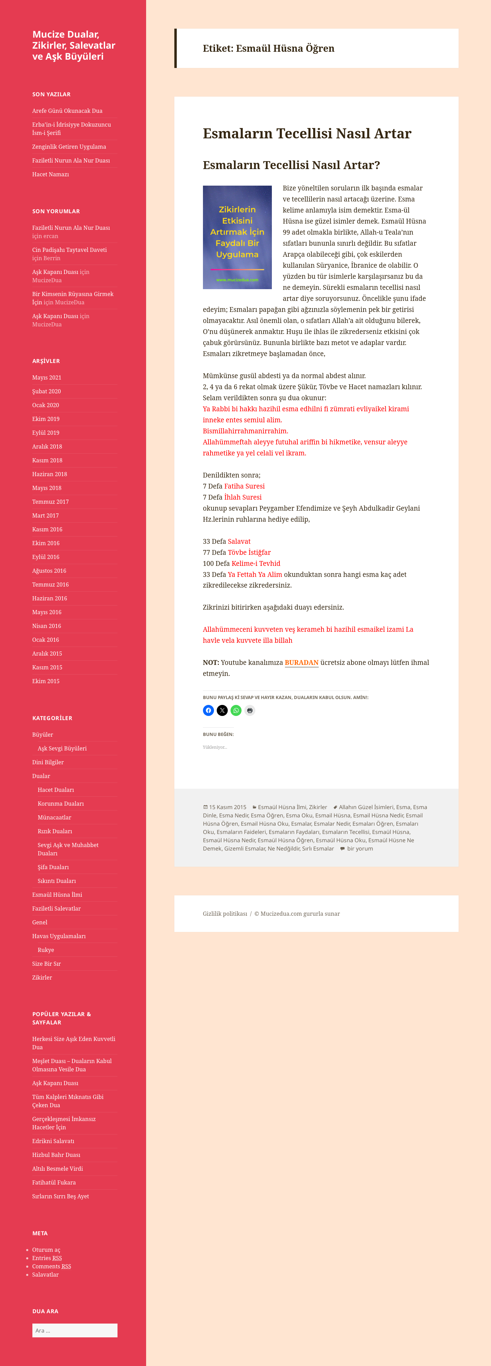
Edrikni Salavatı (53, 1141)
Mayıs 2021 (47, 377)
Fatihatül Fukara (54, 1182)
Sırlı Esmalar (318, 848)
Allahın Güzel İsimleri (366, 807)
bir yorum (359, 848)
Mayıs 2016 (47, 612)
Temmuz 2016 (50, 584)
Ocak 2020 (45, 405)
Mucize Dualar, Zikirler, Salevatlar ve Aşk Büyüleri (73, 45)
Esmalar (301, 823)
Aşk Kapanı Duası (55, 272)
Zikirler (42, 977)
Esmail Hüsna (332, 815)
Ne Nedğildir (283, 848)
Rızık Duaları (55, 831)
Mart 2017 (45, 515)
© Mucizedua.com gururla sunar (297, 913)
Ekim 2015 (46, 681)
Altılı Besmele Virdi (57, 1168)
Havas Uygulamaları (59, 936)
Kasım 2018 (47, 460)
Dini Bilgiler (48, 762)
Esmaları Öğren (372, 823)
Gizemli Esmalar (244, 848)
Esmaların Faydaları (294, 832)
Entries (47, 1258)
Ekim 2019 (46, 419)
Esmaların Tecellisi (345, 832)
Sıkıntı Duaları (57, 881)
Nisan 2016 (46, 626)
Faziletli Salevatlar (56, 908)
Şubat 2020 (46, 391)
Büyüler (42, 734)
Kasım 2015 (47, 667)
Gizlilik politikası (225, 913)
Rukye (46, 950)
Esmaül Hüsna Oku (341, 840)
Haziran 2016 (49, 598)
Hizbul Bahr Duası (56, 1155)
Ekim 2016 (46, 543)
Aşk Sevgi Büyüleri (62, 748)
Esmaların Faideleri (241, 832)
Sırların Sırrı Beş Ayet (60, 1196)
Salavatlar (45, 1274)
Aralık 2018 (47, 446)
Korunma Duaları (61, 803)
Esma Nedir (233, 815)
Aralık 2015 (47, 653)
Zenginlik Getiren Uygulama (69, 146)
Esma (403, 807)
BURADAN (302, 662)
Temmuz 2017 (50, 501)
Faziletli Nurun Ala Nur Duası (71, 160)
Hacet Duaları (56, 790)
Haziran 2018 (49, 474)
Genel (40, 922)
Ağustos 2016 (49, 570)
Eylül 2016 (46, 557)
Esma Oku (299, 815)
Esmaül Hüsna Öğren (285, 840)
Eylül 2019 (46, 432)
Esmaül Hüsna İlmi (57, 894)
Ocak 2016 (45, 639)
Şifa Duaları (53, 867)
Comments (51, 1266)
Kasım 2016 (47, 529)
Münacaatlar (55, 817)
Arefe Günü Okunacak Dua (67, 111)
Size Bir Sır (46, 963)
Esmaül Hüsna (390, 832)
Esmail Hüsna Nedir (378, 815)
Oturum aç (46, 1250)
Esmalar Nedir (332, 823)
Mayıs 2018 (47, 488)
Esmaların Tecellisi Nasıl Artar (307, 133)
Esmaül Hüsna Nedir (229, 840)
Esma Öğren (267, 815)
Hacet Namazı (50, 174)
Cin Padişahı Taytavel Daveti (69, 250)
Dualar (41, 776)
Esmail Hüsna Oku (264, 823)
